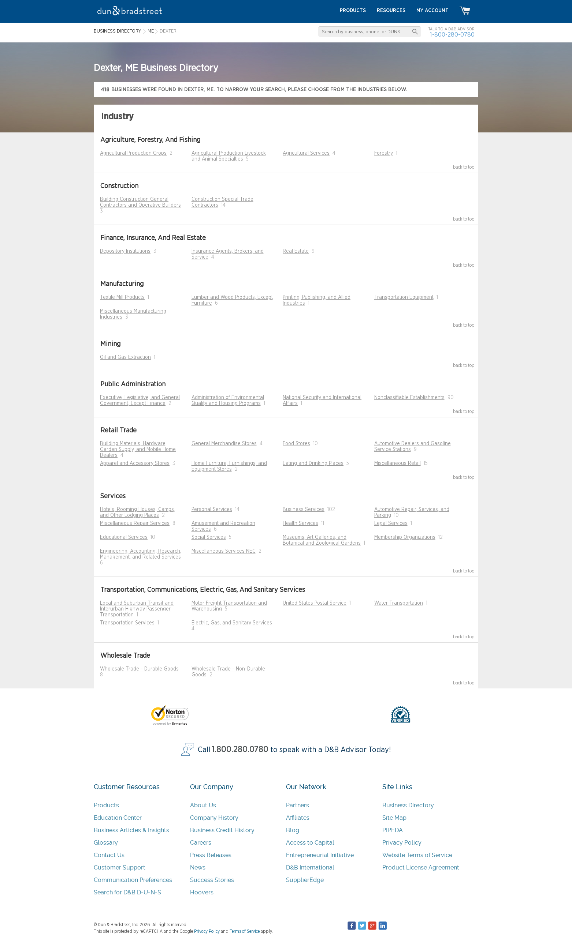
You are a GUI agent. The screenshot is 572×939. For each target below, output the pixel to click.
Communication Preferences (133, 879)
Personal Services (212, 509)
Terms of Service (245, 931)
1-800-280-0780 (452, 34)
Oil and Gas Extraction (125, 357)
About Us (203, 805)
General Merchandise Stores (224, 443)
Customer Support (119, 867)
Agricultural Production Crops (133, 153)
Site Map (394, 817)
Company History (214, 817)
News (197, 867)
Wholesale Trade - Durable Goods (139, 669)
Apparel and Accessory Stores (135, 463)
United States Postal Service (314, 603)
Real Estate (296, 251)
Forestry (383, 153)
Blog (292, 830)
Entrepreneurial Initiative (320, 855)
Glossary (106, 842)
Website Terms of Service (417, 855)
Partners (297, 805)
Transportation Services (127, 623)
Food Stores (296, 443)
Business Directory (408, 805)
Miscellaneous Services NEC (224, 551)
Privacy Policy (401, 842)
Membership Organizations (404, 537)
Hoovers (201, 892)
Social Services (209, 537)
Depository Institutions (125, 251)
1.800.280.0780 (240, 749)
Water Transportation (398, 603)
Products (106, 805)
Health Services (300, 523)
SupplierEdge (305, 879)
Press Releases (210, 855)
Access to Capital (310, 842)
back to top (464, 167)
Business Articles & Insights (131, 830)
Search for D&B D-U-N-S (127, 892)
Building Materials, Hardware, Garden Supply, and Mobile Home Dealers (138, 449)
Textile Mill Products (122, 297)
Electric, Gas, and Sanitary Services (232, 623)
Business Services (303, 509)
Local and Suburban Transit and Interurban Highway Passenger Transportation (137, 609)
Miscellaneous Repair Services (135, 523)
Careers (200, 842)
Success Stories (212, 879)
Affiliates (297, 817)
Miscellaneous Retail (397, 463)
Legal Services (391, 523)
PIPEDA (392, 830)
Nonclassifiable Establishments (409, 397)
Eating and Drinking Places (313, 463)
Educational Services (124, 537)
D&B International (310, 867)
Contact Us (109, 855)
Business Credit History (222, 830)
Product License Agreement (420, 867)
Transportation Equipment (404, 297)
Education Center (118, 817)
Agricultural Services (306, 153)
